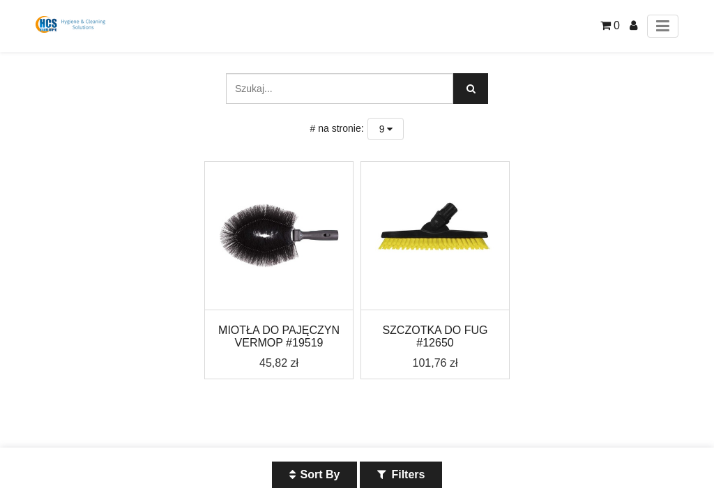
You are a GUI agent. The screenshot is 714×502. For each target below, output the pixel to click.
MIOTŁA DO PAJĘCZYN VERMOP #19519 (279, 336)
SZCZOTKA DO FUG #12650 (434, 336)
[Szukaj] (470, 88)
